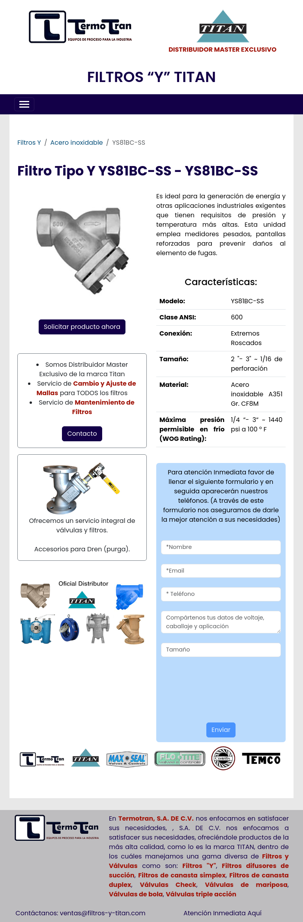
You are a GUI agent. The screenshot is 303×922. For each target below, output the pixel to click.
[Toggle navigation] (24, 104)
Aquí (254, 913)
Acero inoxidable (76, 142)
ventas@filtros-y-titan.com (103, 913)
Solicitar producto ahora (82, 326)
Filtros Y (29, 142)
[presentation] (207, 678)
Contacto (82, 433)
